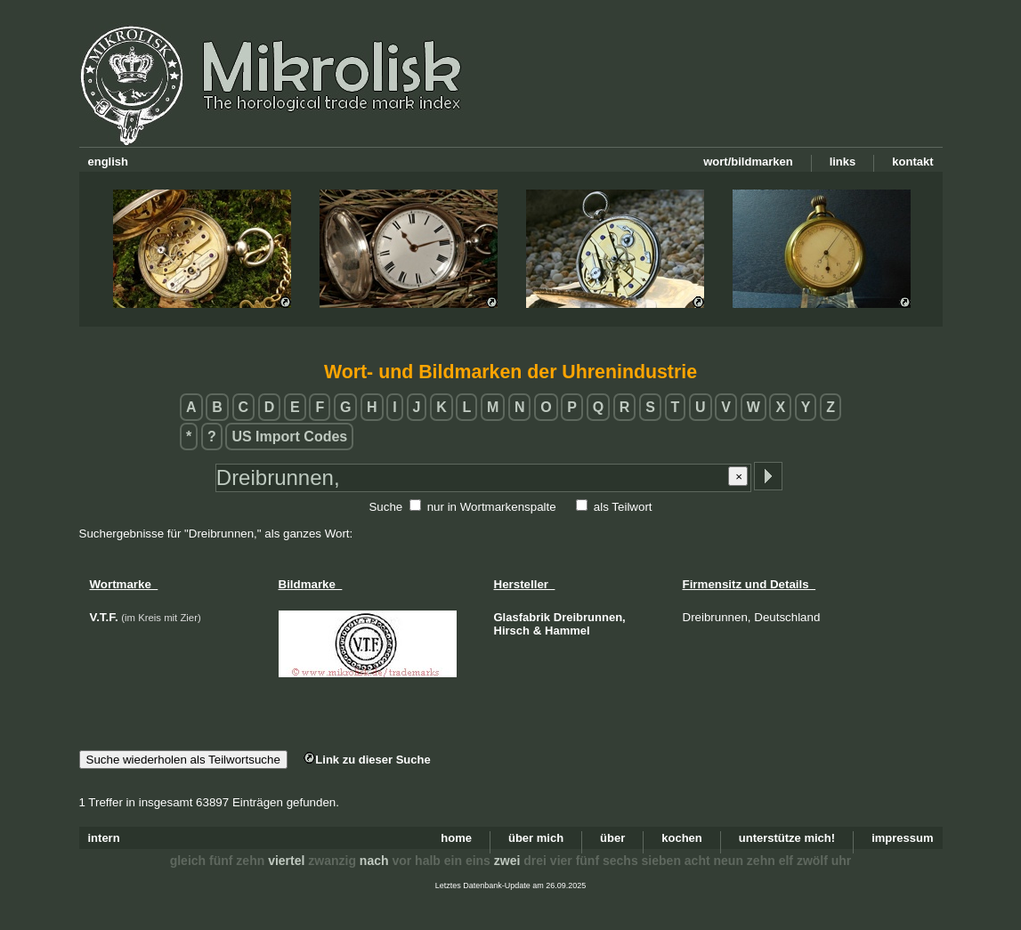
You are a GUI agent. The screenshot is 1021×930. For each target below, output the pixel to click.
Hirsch (512, 630)
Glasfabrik (522, 617)
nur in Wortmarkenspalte (491, 507)
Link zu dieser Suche (367, 759)
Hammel (567, 630)
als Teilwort (623, 507)
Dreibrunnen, (590, 617)
